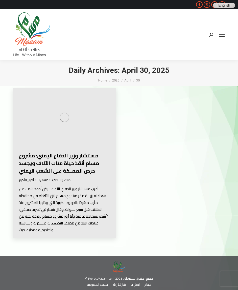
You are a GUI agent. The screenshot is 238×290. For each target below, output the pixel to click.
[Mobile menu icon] (221, 34)
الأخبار (23, 180)
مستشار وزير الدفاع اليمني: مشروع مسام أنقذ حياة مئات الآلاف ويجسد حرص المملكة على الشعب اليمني (59, 163)
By (43, 180)
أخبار (31, 180)
